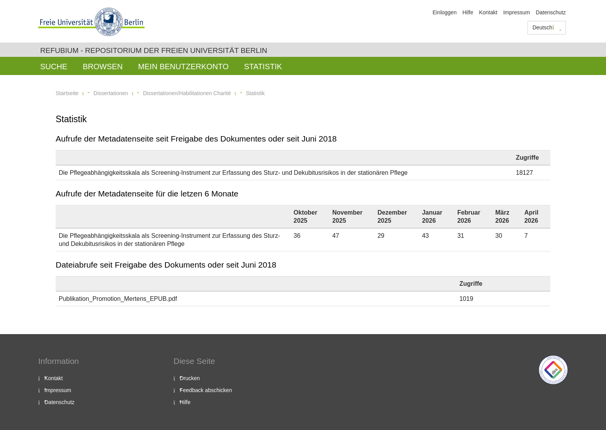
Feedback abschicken (206, 390)
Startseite (67, 93)
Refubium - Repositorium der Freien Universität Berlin (153, 50)
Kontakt (488, 12)
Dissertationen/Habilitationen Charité (187, 93)
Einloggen (444, 12)
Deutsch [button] (547, 27)
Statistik (263, 66)
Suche (53, 66)
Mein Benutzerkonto (183, 66)
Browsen (103, 66)
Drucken (190, 378)
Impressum (516, 12)
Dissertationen (111, 93)
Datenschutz (551, 12)
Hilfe (467, 12)
